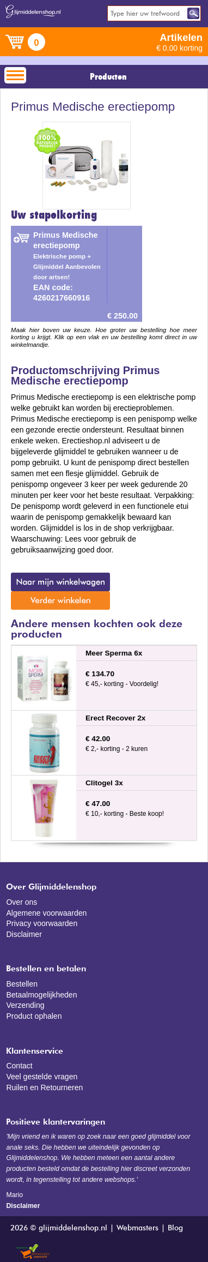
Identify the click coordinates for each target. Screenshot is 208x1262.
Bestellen (22, 983)
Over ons (21, 902)
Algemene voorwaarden (46, 913)
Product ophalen (34, 1016)
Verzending (25, 1005)
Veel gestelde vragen (41, 1076)
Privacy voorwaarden (41, 923)
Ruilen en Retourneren (44, 1087)
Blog (175, 1228)
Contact (19, 1065)
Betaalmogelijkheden (41, 994)
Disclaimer (23, 934)
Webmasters (137, 1228)
